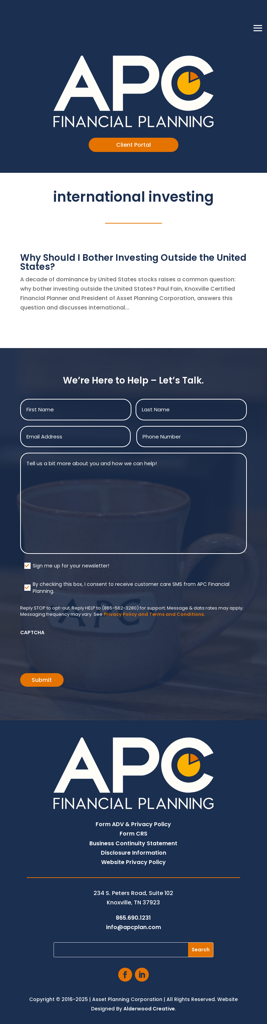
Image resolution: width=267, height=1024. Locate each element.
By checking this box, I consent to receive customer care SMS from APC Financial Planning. (131, 588)
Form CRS (133, 834)
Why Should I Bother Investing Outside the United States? (133, 262)
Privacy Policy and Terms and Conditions (154, 614)
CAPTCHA (32, 632)
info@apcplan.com (133, 927)
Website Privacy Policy (133, 862)
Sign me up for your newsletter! (71, 565)
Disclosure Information (133, 853)
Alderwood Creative (149, 1008)
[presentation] (73, 652)
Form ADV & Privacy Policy (133, 824)
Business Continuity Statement (133, 843)
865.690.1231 (133, 918)
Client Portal (133, 145)
